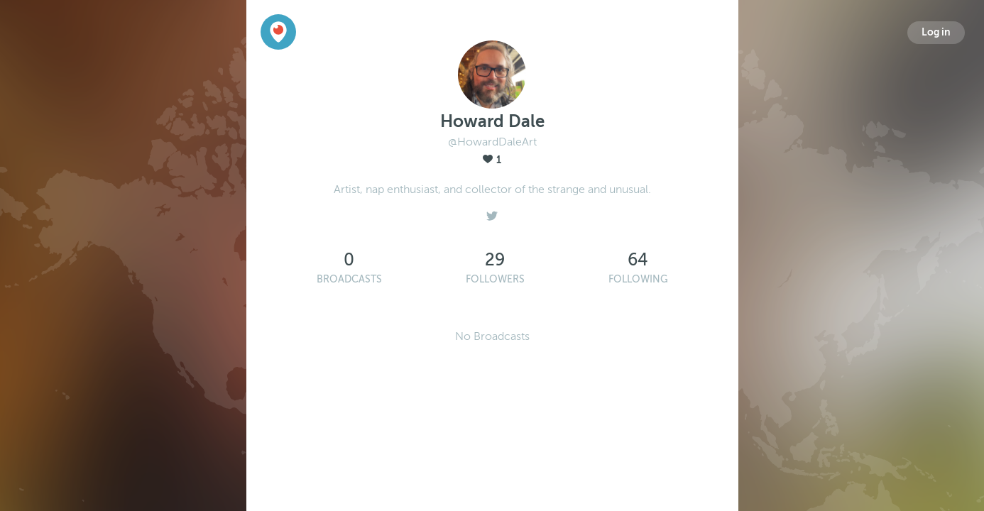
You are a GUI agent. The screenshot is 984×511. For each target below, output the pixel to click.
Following (638, 279)
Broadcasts (349, 279)
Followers (495, 279)
